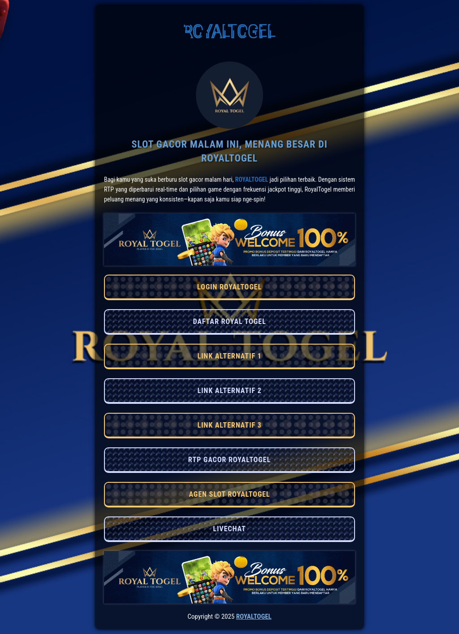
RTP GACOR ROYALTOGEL (229, 459)
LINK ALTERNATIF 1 (229, 356)
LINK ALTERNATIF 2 (229, 390)
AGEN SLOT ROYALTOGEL (229, 494)
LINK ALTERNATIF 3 (229, 425)
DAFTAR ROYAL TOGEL (229, 321)
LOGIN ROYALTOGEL (229, 287)
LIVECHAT (229, 529)
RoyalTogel (251, 179)
